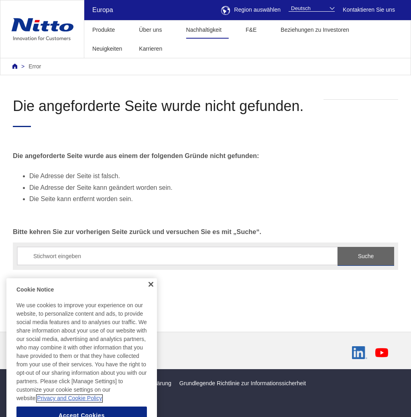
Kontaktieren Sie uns (369, 9)
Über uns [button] (150, 30)
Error (34, 66)
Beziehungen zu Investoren (315, 30)
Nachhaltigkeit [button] (203, 30)
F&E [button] (251, 30)
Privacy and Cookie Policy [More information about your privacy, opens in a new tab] (69, 410)
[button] (183, 47)
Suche (366, 256)
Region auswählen (251, 9)
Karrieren (150, 48)
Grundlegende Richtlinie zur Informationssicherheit (242, 383)
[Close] (151, 296)
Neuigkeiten (107, 48)
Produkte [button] (103, 30)
